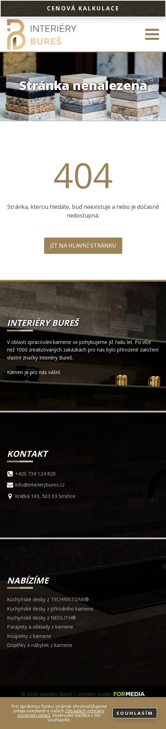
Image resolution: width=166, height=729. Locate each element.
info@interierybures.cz (40, 484)
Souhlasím (134, 713)
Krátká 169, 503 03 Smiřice (45, 496)
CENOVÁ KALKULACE (83, 8)
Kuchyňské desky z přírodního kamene (50, 608)
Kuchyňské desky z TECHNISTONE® (48, 599)
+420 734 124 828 (35, 473)
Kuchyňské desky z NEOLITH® (41, 617)
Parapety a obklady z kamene (40, 626)
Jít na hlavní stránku (83, 245)
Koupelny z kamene (29, 636)
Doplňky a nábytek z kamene (39, 645)
